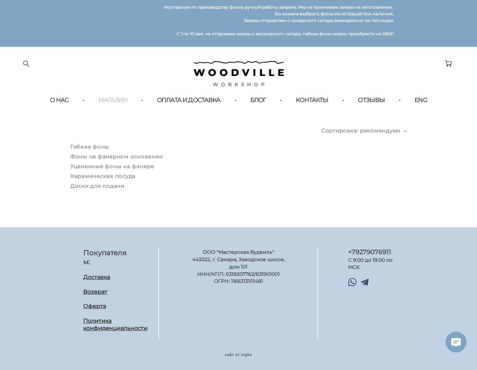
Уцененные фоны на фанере (112, 170)
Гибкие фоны (89, 151)
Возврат (95, 290)
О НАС (59, 104)
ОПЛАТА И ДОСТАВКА (189, 104)
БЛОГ (258, 104)
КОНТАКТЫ (312, 104)
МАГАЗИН (112, 104)
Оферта (94, 304)
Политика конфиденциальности (115, 323)
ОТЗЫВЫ (371, 104)
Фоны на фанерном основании (116, 160)
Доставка (96, 275)
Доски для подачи (97, 190)
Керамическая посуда (103, 180)
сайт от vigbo (238, 353)
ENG (420, 104)
